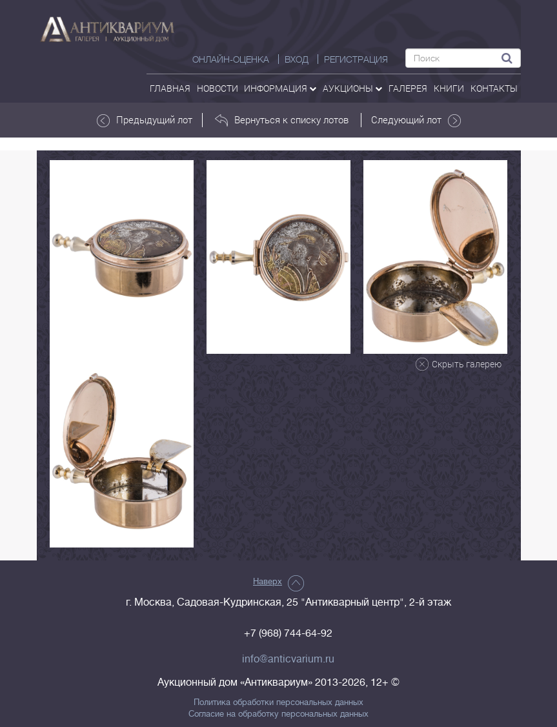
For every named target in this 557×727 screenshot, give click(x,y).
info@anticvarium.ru (288, 659)
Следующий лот (416, 120)
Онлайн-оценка (230, 59)
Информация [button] (280, 88)
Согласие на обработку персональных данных (278, 714)
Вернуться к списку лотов (282, 120)
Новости (217, 88)
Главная (170, 88)
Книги (449, 88)
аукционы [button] (352, 88)
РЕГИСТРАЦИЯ (356, 59)
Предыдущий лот (144, 120)
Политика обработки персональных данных (278, 702)
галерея (408, 88)
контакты (494, 88)
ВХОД (297, 59)
